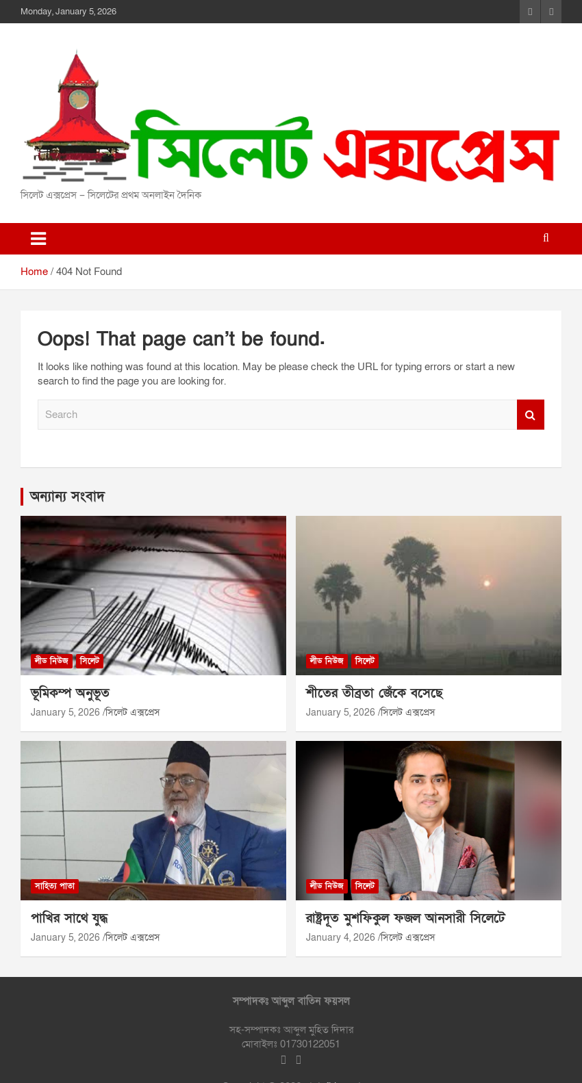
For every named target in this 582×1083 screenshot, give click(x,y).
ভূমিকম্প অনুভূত (70, 693)
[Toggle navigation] (38, 239)
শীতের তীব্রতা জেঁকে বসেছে (374, 693)
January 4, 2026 (340, 937)
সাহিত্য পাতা (55, 885)
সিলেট (89, 660)
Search (530, 415)
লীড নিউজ (51, 660)
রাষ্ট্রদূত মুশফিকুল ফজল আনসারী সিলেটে (405, 918)
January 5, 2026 (65, 712)
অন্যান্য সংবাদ (67, 497)
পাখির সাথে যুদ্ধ (69, 918)
